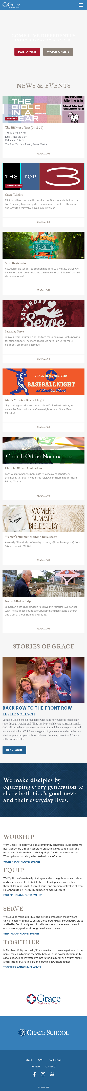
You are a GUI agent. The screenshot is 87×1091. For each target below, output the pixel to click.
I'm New (35, 1066)
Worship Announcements (21, 862)
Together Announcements (22, 967)
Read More (44, 153)
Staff (29, 1060)
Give (40, 1060)
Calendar (55, 1060)
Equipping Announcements (22, 895)
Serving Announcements (21, 933)
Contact (51, 1066)
